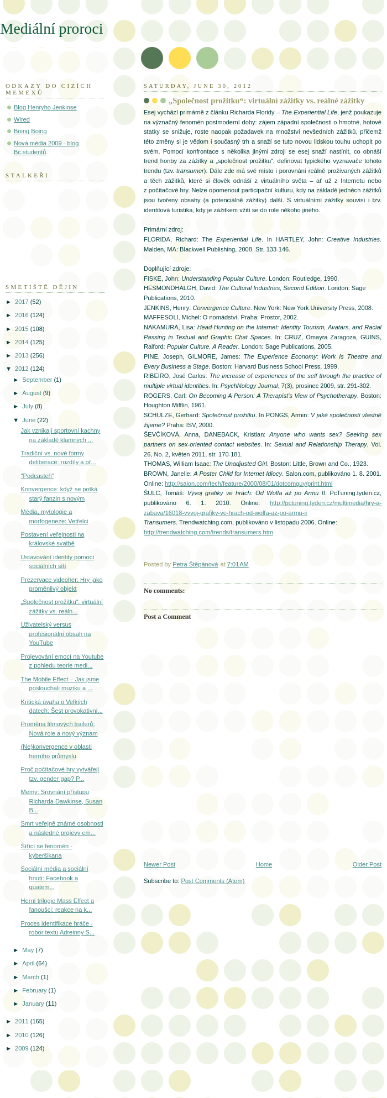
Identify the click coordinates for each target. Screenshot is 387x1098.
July (28, 406)
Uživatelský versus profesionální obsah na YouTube (56, 633)
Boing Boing (30, 131)
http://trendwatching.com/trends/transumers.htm (208, 532)
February (35, 990)
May (28, 950)
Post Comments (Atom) (213, 881)
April (29, 963)
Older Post (367, 864)
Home (264, 864)
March (31, 977)
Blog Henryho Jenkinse (45, 107)
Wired (22, 119)
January (33, 1003)
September (38, 379)
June (29, 420)
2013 (22, 355)
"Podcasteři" (37, 475)
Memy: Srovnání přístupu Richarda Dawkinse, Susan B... (62, 801)
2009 (22, 1048)
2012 (22, 368)
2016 (22, 315)
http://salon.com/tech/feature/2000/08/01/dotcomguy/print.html (248, 483)
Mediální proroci (51, 28)
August (32, 393)
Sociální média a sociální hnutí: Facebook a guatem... (54, 877)
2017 (22, 301)
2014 (22, 342)
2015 (22, 328)
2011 (22, 1021)
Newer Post (159, 864)
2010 (22, 1035)
